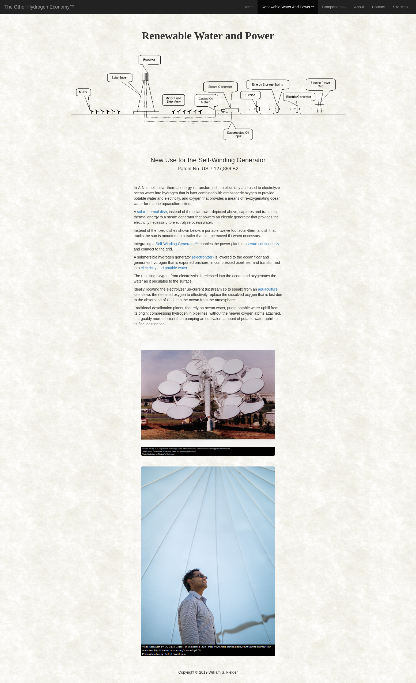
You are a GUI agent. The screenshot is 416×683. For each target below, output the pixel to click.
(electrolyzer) (203, 257)
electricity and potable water (164, 268)
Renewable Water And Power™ (288, 7)
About (359, 7)
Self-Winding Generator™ (177, 244)
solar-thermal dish (152, 212)
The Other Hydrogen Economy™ (39, 7)
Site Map (400, 7)
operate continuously (262, 244)
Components (334, 7)
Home (249, 7)
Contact (378, 7)
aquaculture (268, 289)
